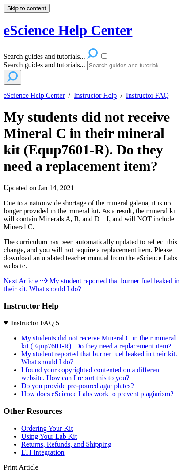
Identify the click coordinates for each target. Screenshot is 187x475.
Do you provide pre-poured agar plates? (77, 386)
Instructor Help (95, 95)
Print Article (21, 467)
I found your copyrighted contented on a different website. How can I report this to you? (91, 374)
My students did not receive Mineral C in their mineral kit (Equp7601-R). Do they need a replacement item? (87, 141)
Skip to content (26, 8)
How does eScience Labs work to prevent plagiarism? (97, 394)
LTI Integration (43, 452)
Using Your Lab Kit (49, 436)
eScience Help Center (34, 95)
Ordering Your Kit (47, 428)
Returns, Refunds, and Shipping (66, 444)
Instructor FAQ (147, 95)
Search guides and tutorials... (44, 65)
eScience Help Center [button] (68, 30)
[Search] (126, 65)
